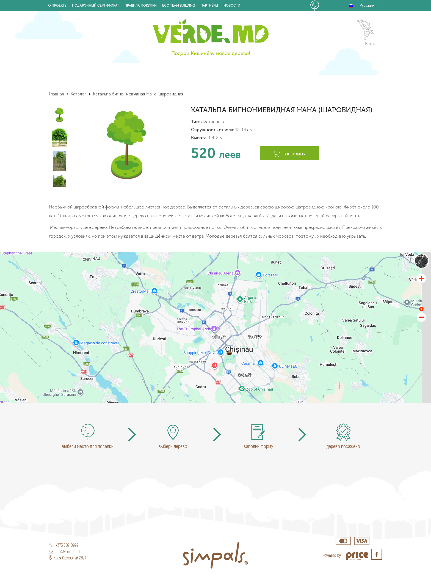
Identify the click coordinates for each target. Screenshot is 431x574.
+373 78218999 (64, 545)
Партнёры (209, 5)
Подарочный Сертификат (95, 5)
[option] (126, 144)
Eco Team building (178, 5)
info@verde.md (64, 551)
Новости (231, 5)
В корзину (289, 154)
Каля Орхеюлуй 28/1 (67, 557)
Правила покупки (141, 5)
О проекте (57, 5)
